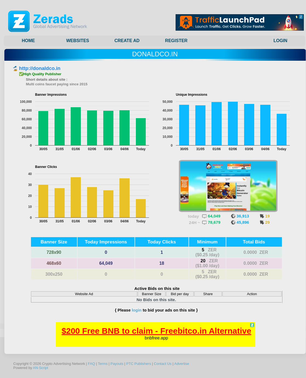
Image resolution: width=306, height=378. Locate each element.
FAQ (91, 364)
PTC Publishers (138, 364)
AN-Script (40, 368)
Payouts (116, 364)
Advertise (181, 364)
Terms (102, 364)
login (137, 310)
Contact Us (162, 364)
